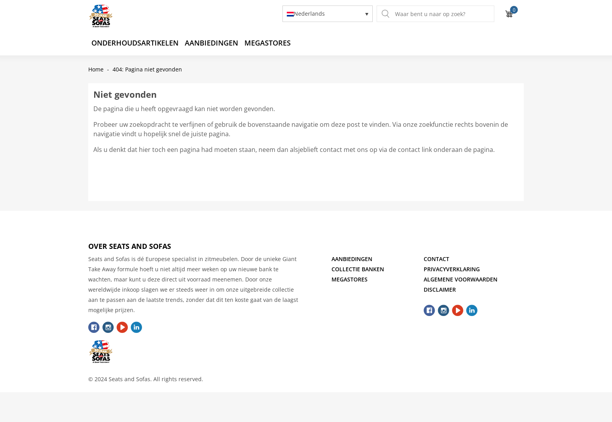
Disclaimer (440, 289)
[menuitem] (327, 13)
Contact (436, 259)
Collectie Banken (358, 269)
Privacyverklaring (452, 269)
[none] (327, 13)
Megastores (267, 42)
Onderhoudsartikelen (134, 42)
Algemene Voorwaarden (460, 279)
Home (96, 69)
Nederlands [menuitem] (309, 14)
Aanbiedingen (211, 42)
